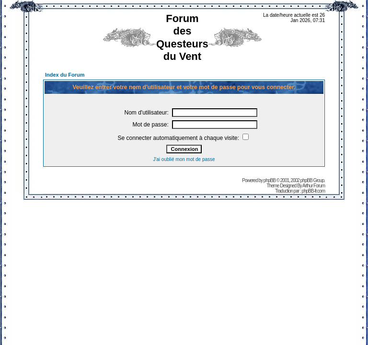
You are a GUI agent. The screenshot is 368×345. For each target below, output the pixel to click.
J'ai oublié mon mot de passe (184, 159)
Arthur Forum (313, 185)
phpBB (270, 180)
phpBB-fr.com (313, 191)
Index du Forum (65, 75)
